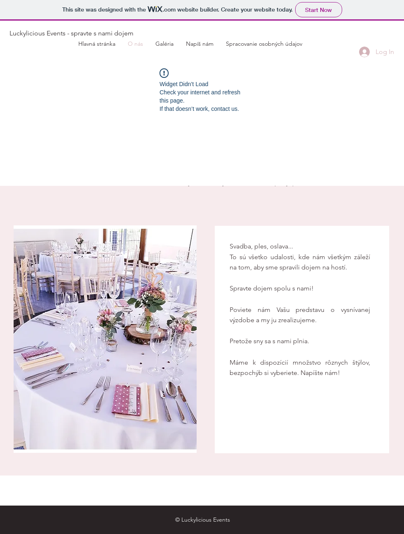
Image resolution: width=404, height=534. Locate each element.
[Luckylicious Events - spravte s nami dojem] (71, 33)
